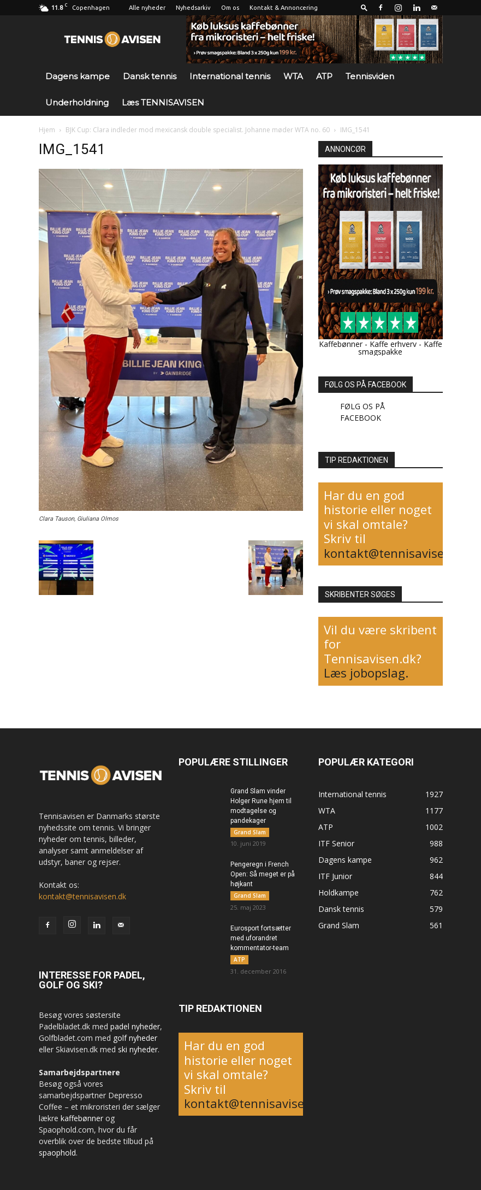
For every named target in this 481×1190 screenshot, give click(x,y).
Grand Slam (250, 832)
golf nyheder (135, 1038)
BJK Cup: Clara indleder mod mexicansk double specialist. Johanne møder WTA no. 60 (198, 129)
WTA (293, 76)
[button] (364, 7)
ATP (324, 76)
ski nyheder (138, 1049)
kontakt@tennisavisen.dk (396, 553)
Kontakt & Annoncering (284, 7)
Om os (230, 7)
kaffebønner (82, 1118)
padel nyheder (135, 1026)
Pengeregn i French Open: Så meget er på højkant (262, 874)
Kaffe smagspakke (400, 348)
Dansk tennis (149, 76)
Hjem (47, 129)
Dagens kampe (77, 76)
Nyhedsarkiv (193, 7)
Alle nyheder (147, 7)
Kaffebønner (341, 344)
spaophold (57, 1152)
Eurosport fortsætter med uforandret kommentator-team (260, 938)
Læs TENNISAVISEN (163, 102)
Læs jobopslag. (366, 672)
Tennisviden (370, 76)
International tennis (229, 76)
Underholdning (77, 102)
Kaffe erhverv (393, 344)
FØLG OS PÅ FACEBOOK (365, 384)
